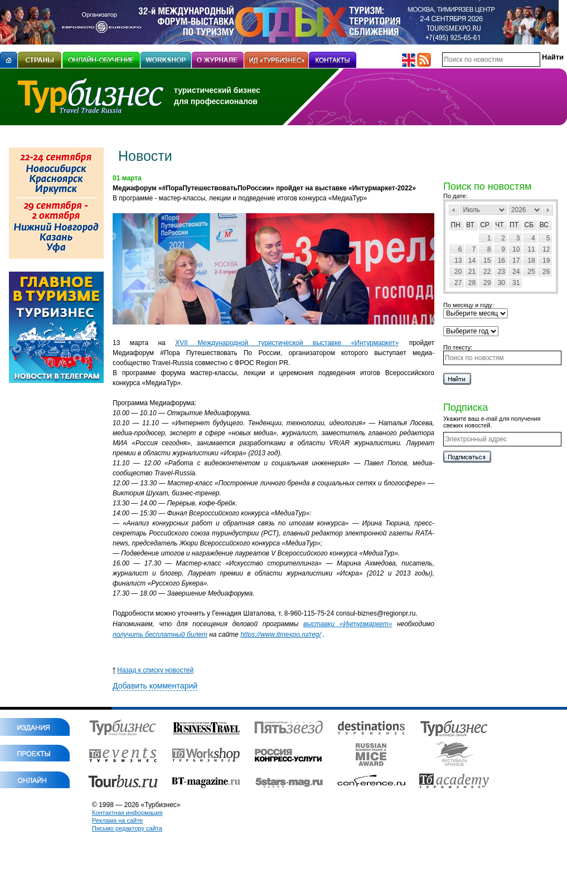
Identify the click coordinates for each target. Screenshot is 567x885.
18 (531, 260)
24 (516, 272)
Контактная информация (127, 812)
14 (472, 260)
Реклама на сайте (117, 820)
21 (472, 272)
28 (472, 283)
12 (546, 249)
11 (531, 249)
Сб (529, 225)
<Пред (454, 210)
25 (531, 272)
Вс (544, 225)
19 (546, 260)
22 (487, 272)
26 (546, 272)
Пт (514, 225)
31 (516, 283)
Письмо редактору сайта (127, 828)
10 (516, 249)
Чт (499, 225)
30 (501, 283)
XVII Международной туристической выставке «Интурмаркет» (287, 343)
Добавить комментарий (155, 685)
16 (501, 260)
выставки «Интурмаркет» (347, 624)
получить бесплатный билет (160, 634)
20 (458, 272)
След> (548, 210)
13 (458, 260)
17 (516, 260)
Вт (470, 225)
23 (501, 272)
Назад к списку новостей (153, 670)
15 (487, 260)
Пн (456, 225)
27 (458, 283)
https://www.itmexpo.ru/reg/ (280, 634)
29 (487, 283)
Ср (485, 225)
